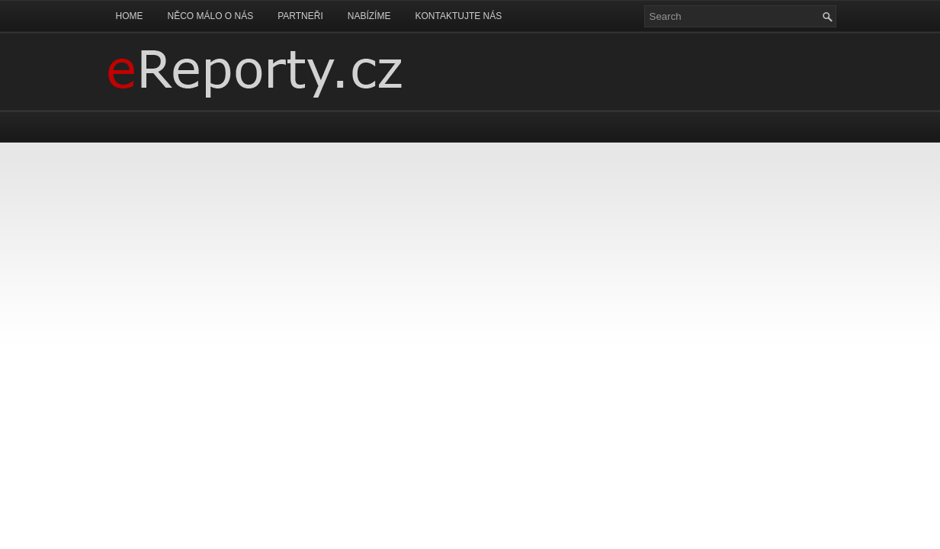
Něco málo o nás (211, 16)
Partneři (300, 16)
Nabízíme (369, 16)
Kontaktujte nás (458, 16)
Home (129, 16)
